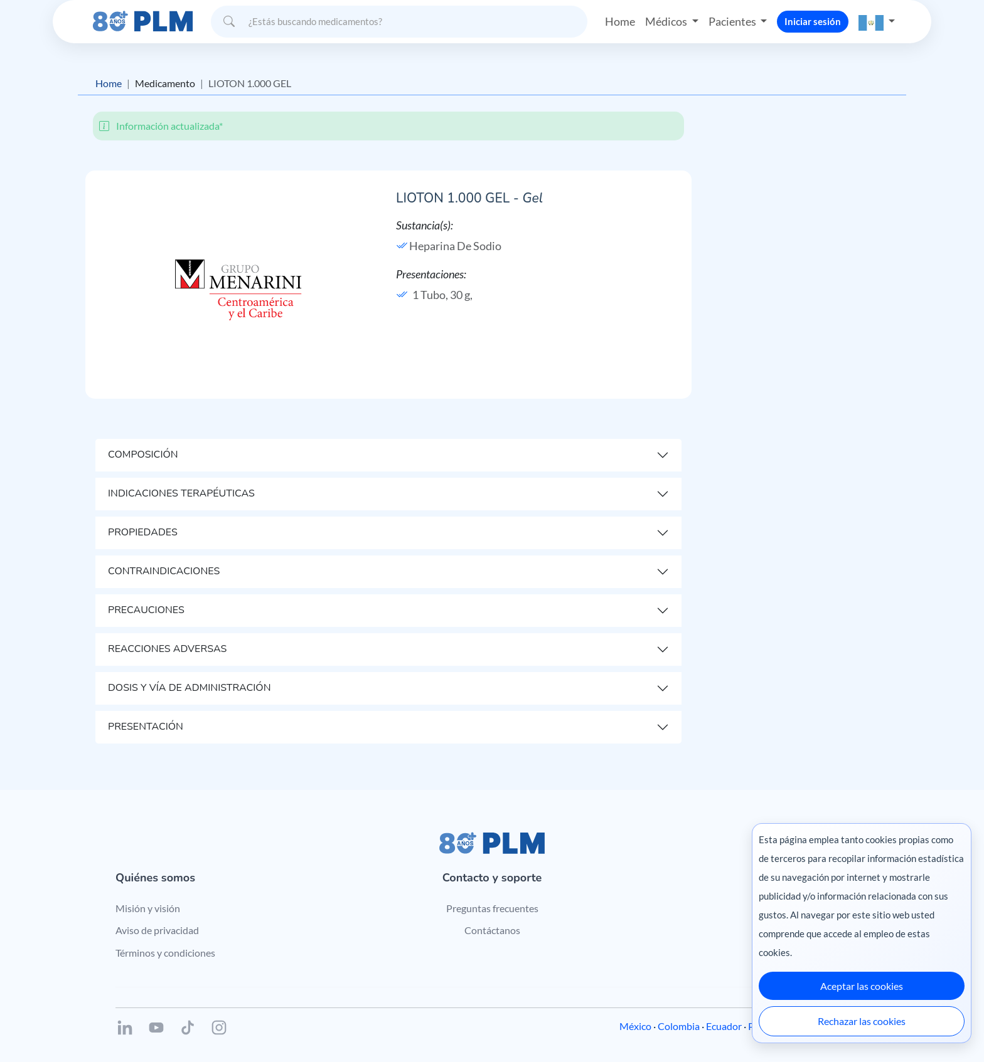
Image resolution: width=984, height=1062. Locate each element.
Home (620, 21)
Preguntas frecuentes (492, 908)
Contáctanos (492, 930)
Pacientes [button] (733, 21)
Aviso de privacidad (157, 930)
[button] (876, 22)
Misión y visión (147, 908)
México (635, 1026)
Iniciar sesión (812, 21)
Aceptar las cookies (861, 986)
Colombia (679, 1026)
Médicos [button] (667, 21)
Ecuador (724, 1026)
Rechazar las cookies (862, 1021)
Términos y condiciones (165, 953)
